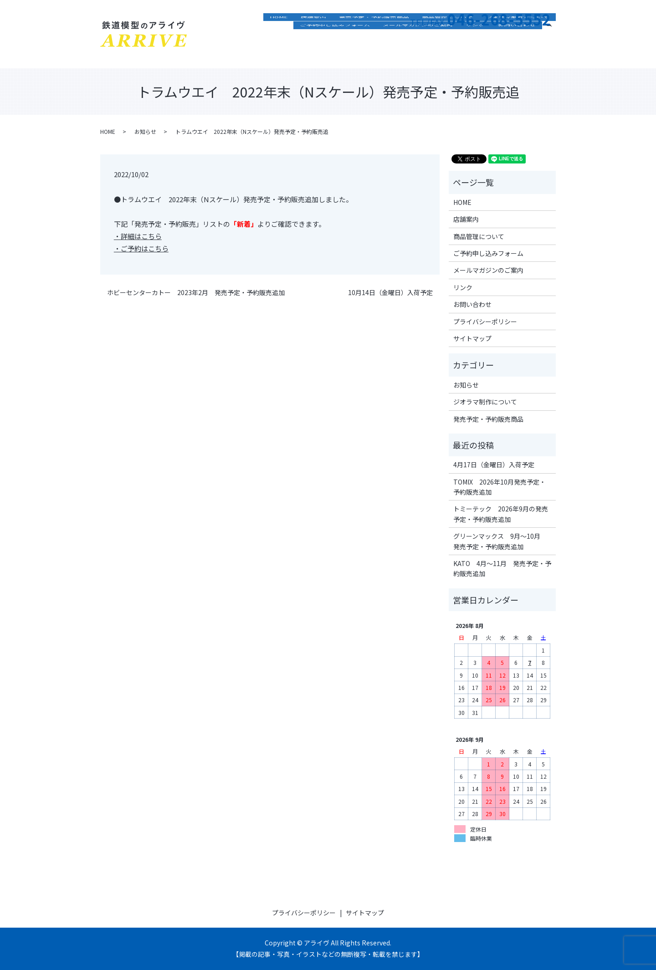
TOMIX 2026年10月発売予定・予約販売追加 (499, 486)
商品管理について (447, 38)
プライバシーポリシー (485, 321)
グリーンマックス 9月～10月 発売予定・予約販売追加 (500, 541)
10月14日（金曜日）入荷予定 (390, 292)
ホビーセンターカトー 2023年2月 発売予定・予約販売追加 (196, 292)
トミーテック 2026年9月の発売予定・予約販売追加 (500, 513)
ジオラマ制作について (517, 38)
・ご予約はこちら (141, 248)
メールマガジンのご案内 (418, 51)
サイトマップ (472, 338)
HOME (279, 38)
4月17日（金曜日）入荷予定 (493, 464)
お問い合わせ (516, 51)
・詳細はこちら (138, 236)
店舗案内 (313, 38)
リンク (475, 51)
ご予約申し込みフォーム (335, 51)
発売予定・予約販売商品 (374, 38)
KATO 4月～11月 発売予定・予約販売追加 (502, 568)
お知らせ (145, 131)
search (552, 51)
